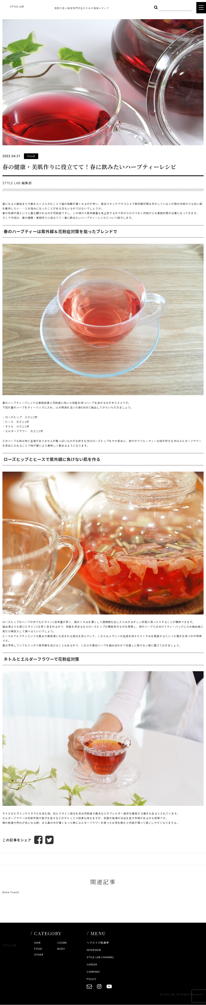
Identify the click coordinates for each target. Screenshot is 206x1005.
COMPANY (93, 972)
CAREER (92, 964)
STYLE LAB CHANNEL (100, 957)
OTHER (38, 955)
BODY (61, 949)
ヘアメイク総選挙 (98, 943)
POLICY (91, 979)
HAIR (37, 943)
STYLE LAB (17, 6)
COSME (62, 943)
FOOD (38, 949)
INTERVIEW (94, 950)
